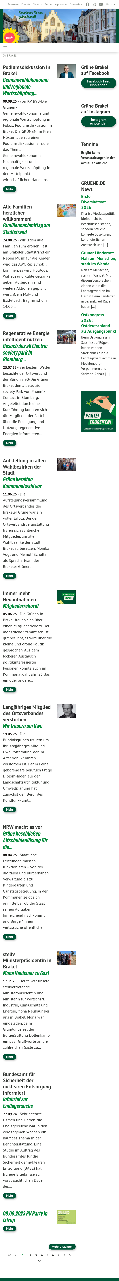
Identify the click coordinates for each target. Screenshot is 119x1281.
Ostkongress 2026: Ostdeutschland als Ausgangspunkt (98, 323)
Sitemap (37, 4)
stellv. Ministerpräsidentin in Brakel (27, 958)
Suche (48, 4)
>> (39, 1258)
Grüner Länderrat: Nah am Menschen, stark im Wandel (98, 258)
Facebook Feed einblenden (98, 83)
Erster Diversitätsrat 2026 (93, 202)
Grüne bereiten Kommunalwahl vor (22, 481)
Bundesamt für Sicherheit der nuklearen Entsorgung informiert (27, 1081)
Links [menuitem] (109, 4)
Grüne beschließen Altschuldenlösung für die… (25, 838)
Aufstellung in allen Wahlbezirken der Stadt (24, 465)
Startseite (13, 4)
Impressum (60, 4)
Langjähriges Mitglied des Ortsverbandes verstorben (27, 711)
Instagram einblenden (98, 121)
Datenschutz (76, 4)
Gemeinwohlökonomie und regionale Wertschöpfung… (25, 86)
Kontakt (25, 4)
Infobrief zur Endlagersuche (18, 1100)
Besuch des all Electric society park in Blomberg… (25, 352)
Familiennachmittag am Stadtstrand (26, 228)
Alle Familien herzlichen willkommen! (17, 212)
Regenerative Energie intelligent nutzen (26, 335)
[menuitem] (13, 4)
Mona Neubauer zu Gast (26, 971)
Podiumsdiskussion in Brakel (26, 70)
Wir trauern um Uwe (22, 724)
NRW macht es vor (22, 825)
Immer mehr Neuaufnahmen (19, 595)
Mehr (9, 188)
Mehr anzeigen (62, 1244)
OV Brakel (9, 55)
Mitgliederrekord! (21, 604)
